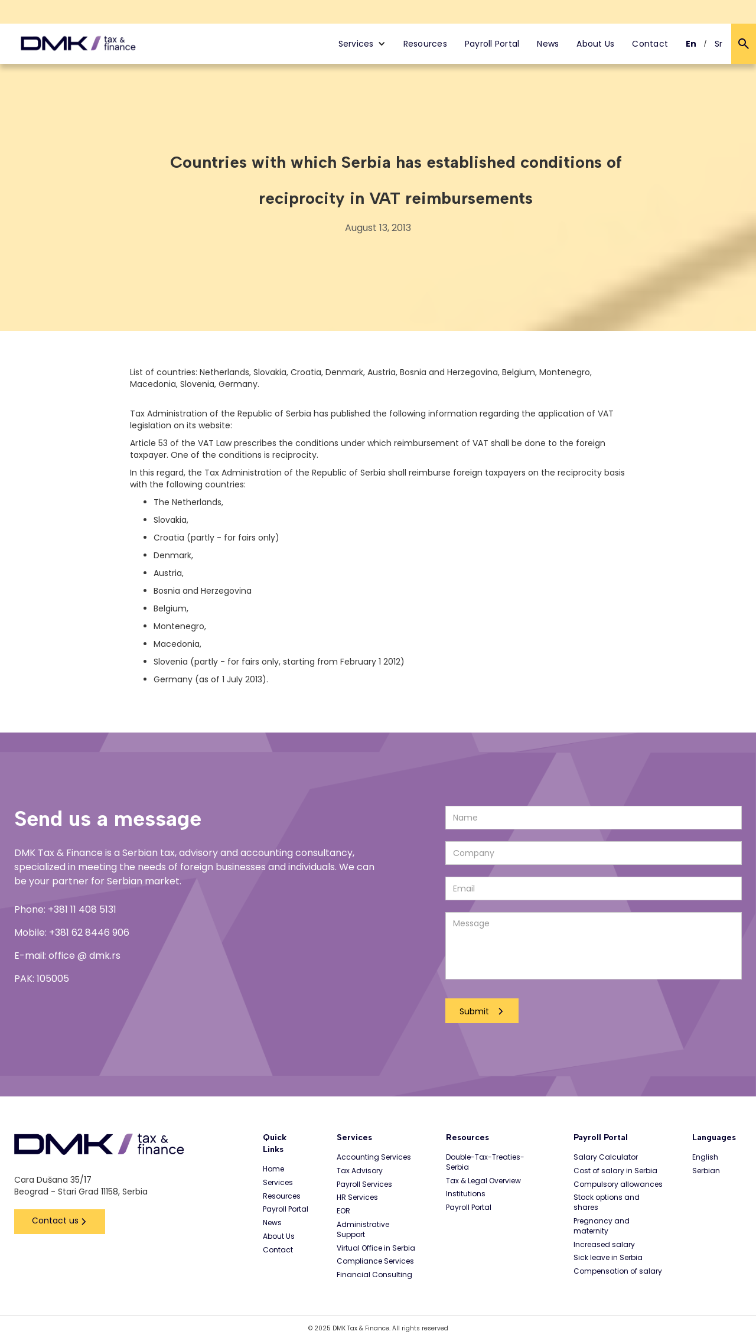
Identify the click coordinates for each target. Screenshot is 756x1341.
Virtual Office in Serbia (376, 1248)
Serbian (706, 1171)
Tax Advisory (360, 1171)
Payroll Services (364, 1184)
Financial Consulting (374, 1275)
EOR (343, 1211)
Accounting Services (374, 1157)
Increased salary (604, 1244)
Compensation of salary (617, 1271)
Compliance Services (375, 1261)
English (705, 1157)
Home (273, 1169)
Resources (425, 44)
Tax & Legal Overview (483, 1181)
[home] (78, 44)
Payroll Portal (492, 44)
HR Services (357, 1197)
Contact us (55, 1220)
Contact (650, 44)
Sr (719, 44)
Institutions (465, 1194)
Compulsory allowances (618, 1184)
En (691, 44)
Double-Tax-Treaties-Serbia (485, 1162)
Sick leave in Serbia (608, 1257)
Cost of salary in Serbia (615, 1171)
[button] (362, 43)
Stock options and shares (606, 1202)
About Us (595, 44)
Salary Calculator (605, 1157)
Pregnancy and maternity (601, 1226)
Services (278, 1182)
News (548, 44)
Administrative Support (363, 1229)
